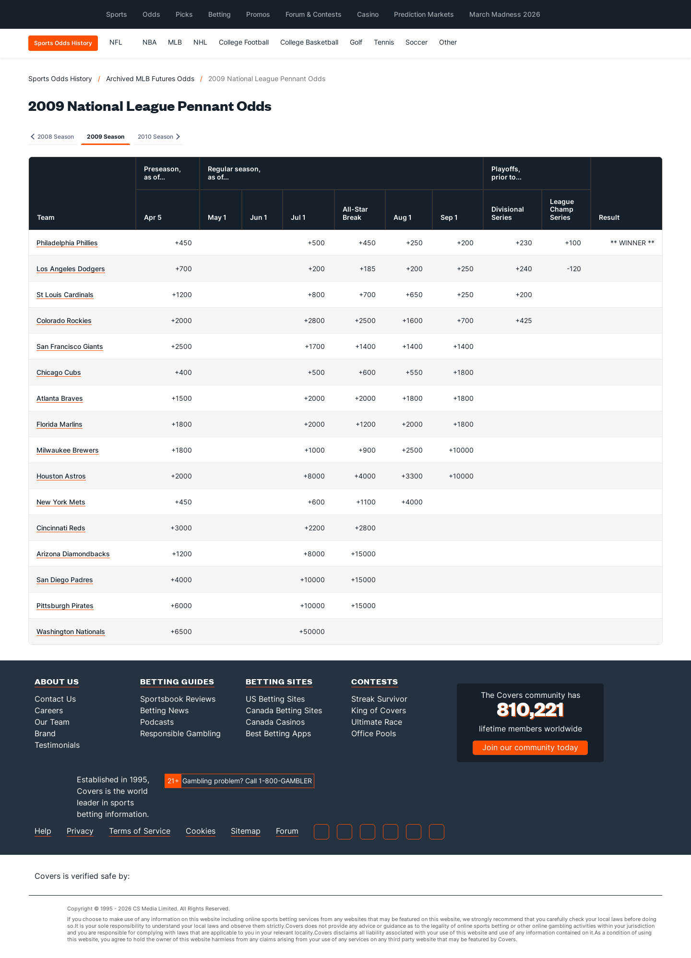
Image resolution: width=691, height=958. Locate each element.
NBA (149, 42)
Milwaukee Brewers (67, 450)
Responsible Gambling (180, 733)
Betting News (164, 710)
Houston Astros (61, 476)
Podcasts (157, 722)
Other (452, 42)
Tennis (384, 42)
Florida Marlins (59, 424)
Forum (287, 831)
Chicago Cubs (58, 372)
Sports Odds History (60, 78)
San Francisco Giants (69, 346)
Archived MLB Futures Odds (150, 78)
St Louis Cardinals (65, 294)
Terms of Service (139, 831)
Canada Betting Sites (284, 710)
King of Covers (378, 710)
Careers (49, 710)
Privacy (80, 831)
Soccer (416, 42)
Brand (45, 733)
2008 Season (52, 136)
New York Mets (60, 502)
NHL (200, 42)
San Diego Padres (64, 579)
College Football (244, 42)
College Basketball (309, 42)
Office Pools (373, 733)
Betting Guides (177, 681)
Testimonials (57, 745)
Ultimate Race (376, 722)
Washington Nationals (70, 631)
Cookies (200, 831)
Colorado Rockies (64, 320)
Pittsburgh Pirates (65, 605)
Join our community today (530, 747)
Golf (356, 42)
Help (43, 831)
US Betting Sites (275, 699)
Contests (374, 681)
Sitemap (246, 831)
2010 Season (159, 136)
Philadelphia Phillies (67, 243)
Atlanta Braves (59, 398)
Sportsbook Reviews (177, 699)
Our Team (52, 722)
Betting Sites (279, 681)
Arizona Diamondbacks (73, 554)
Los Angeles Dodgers (70, 268)
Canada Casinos (275, 722)
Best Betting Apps (278, 733)
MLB (175, 42)
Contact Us (55, 699)
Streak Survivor (379, 699)
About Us (57, 681)
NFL (120, 42)
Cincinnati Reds (60, 528)
